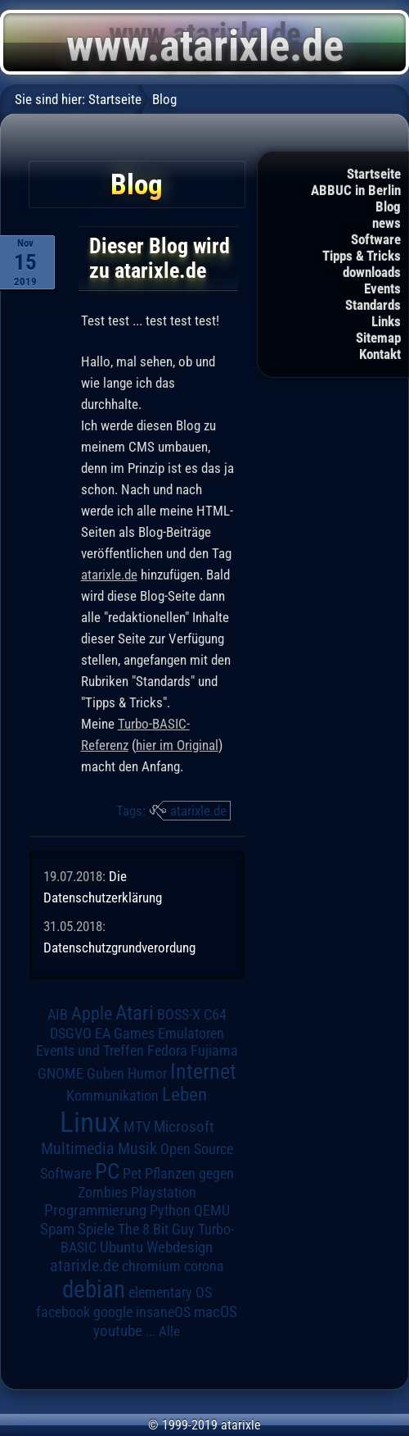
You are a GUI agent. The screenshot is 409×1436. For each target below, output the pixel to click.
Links (386, 321)
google (113, 1312)
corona (204, 1266)
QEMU (212, 1210)
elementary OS (170, 1292)
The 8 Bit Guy (156, 1229)
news (386, 223)
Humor (147, 1074)
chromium (151, 1266)
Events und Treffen (90, 1051)
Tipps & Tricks (361, 256)
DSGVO (71, 1033)
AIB (57, 1015)
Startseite (374, 174)
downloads (372, 272)
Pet (132, 1174)
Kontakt (380, 354)
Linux (90, 1122)
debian (93, 1289)
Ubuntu (121, 1247)
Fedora (167, 1050)
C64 (215, 1015)
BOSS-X (178, 1015)
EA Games (125, 1033)
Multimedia (78, 1148)
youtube (117, 1330)
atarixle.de (109, 574)
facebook (63, 1312)
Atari (134, 1013)
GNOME (60, 1073)
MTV (137, 1126)
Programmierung (95, 1210)
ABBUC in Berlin (356, 190)
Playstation (163, 1192)
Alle (169, 1331)
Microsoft (184, 1126)
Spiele (96, 1229)
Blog (388, 206)
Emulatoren (191, 1033)
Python (170, 1210)
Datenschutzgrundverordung (119, 947)
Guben (105, 1074)
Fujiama (214, 1050)
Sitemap (378, 337)
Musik (137, 1148)
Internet (203, 1071)
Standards (373, 305)
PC (107, 1171)
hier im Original (177, 745)
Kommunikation (112, 1095)
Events (382, 288)
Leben (184, 1095)
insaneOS (163, 1312)
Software (376, 239)
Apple (91, 1013)
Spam (57, 1229)
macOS (215, 1312)
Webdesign (179, 1247)
